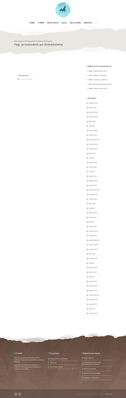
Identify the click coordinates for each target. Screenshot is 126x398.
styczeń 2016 (93, 176)
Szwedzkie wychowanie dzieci (102, 84)
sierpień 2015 (93, 199)
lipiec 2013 (92, 309)
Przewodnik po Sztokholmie (58, 359)
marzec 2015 (93, 217)
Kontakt (88, 23)
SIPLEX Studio (108, 394)
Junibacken (23, 75)
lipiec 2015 (92, 204)
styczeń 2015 (93, 226)
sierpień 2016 (93, 149)
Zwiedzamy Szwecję (56, 367)
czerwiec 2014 (93, 258)
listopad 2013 (93, 290)
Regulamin (75, 23)
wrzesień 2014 (93, 245)
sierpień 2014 (93, 249)
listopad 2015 (93, 185)
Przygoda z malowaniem (91, 378)
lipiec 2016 (92, 153)
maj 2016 (91, 158)
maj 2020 (91, 126)
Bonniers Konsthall (90, 369)
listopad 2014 (93, 235)
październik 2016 (94, 140)
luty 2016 (91, 172)
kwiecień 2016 (93, 162)
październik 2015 (94, 190)
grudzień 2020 (93, 112)
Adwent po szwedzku (99, 75)
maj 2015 (91, 208)
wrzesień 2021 (93, 103)
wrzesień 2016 (93, 144)
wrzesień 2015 (93, 194)
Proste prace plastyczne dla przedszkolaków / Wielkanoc (91, 363)
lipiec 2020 (92, 121)
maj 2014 (91, 263)
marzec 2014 (93, 272)
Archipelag (53, 363)
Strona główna (19, 41)
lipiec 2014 (92, 254)
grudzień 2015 (93, 181)
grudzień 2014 (93, 231)
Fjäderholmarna (89, 358)
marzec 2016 (93, 167)
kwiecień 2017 (93, 135)
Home (32, 23)
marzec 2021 (93, 108)
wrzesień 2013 (93, 299)
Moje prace (53, 23)
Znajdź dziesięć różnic (100, 71)
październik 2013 (94, 295)
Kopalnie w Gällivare (100, 80)
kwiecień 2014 (93, 267)
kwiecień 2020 (93, 130)
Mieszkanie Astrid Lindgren (92, 373)
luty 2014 (91, 277)
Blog (64, 23)
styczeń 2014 (93, 281)
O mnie (41, 23)
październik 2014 (94, 240)
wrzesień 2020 (93, 117)
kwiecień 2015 (93, 213)
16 (31, 79)
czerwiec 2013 (93, 313)
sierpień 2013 (93, 304)
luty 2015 (91, 222)
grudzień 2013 (93, 286)
